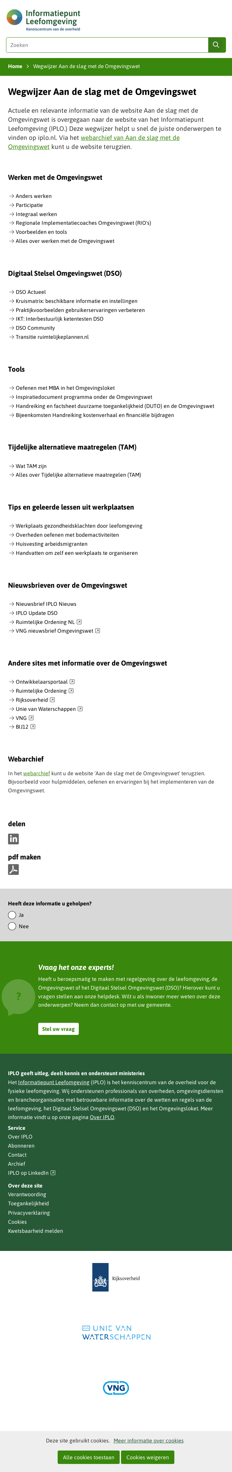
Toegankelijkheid (28, 1203)
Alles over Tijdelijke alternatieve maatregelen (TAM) (78, 475)
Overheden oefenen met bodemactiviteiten (67, 535)
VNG (25, 718)
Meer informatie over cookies (149, 1440)
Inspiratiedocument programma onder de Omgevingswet (84, 397)
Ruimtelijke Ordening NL (49, 622)
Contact (17, 1155)
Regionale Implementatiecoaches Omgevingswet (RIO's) (83, 223)
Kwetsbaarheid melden (35, 1231)
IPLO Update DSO (37, 613)
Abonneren (21, 1146)
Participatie (29, 205)
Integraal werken (36, 214)
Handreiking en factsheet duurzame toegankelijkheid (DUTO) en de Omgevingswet (115, 406)
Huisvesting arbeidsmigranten (52, 544)
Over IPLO (102, 1117)
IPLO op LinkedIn (32, 1173)
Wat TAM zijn (31, 466)
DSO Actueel (31, 292)
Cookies (17, 1222)
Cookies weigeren (147, 1457)
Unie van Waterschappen (49, 709)
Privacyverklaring (29, 1213)
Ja (21, 915)
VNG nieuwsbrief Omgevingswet (58, 631)
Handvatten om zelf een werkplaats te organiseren (77, 553)
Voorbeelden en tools (41, 232)
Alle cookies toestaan (88, 1457)
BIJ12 (26, 727)
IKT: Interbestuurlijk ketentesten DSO (60, 319)
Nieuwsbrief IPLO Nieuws (46, 604)
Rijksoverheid (35, 700)
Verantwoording (27, 1194)
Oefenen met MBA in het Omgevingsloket (65, 388)
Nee (24, 926)
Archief (16, 1164)
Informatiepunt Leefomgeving (54, 1082)
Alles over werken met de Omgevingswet (65, 241)
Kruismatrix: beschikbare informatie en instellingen (76, 301)
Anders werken (34, 196)
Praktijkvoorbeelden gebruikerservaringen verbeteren (80, 310)
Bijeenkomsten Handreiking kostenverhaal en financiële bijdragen (95, 415)
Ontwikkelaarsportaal (45, 682)
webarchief (36, 773)
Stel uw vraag (58, 1029)
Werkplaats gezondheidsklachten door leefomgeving (79, 526)
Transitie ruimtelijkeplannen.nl (52, 337)
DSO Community (35, 328)
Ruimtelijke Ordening (45, 691)
